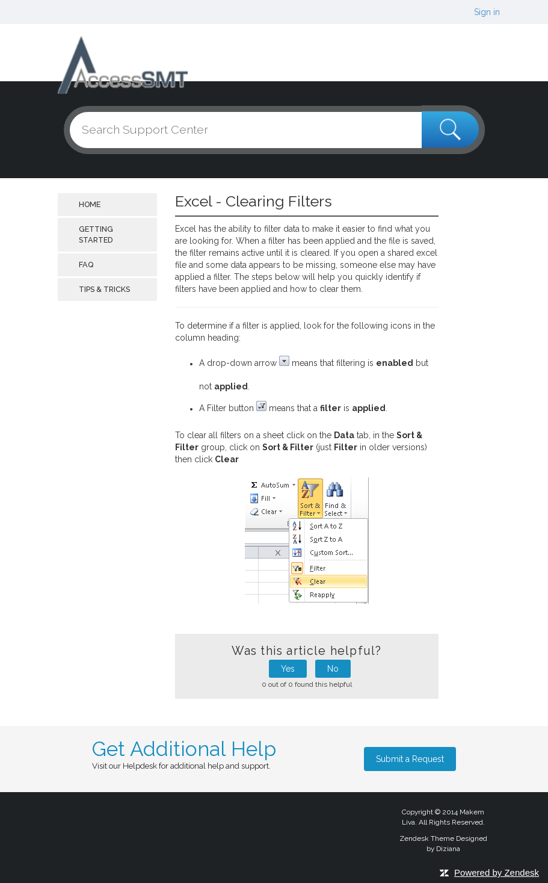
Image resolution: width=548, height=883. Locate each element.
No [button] (333, 669)
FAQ (86, 264)
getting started (96, 234)
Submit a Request (410, 759)
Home (89, 204)
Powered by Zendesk (496, 872)
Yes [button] (288, 669)
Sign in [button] (487, 12)
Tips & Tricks (104, 289)
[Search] (274, 130)
